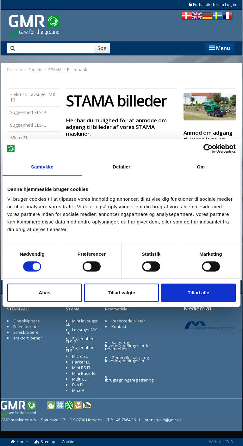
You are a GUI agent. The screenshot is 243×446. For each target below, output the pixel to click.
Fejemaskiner (26, 326)
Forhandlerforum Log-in (212, 4)
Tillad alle (198, 292)
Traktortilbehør (27, 338)
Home (19, 441)
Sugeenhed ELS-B (28, 112)
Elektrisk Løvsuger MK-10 (33, 97)
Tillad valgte (121, 292)
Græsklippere (26, 321)
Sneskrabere (26, 332)
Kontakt (118, 326)
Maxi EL (79, 390)
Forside (35, 69)
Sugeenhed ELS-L (28, 125)
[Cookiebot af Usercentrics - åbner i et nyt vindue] (208, 148)
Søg (102, 48)
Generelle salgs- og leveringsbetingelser (127, 359)
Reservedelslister (128, 321)
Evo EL (78, 385)
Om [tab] (201, 166)
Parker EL (81, 362)
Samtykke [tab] (42, 166)
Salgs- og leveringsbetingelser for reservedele (128, 345)
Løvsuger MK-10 (82, 331)
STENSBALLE (18, 309)
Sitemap (45, 441)
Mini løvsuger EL (82, 322)
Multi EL (79, 379)
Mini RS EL (81, 367)
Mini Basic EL (84, 373)
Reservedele (116, 309)
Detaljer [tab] (121, 166)
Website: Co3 (221, 441)
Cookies (69, 441)
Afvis (44, 292)
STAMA (73, 309)
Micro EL (19, 138)
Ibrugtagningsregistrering (129, 380)
